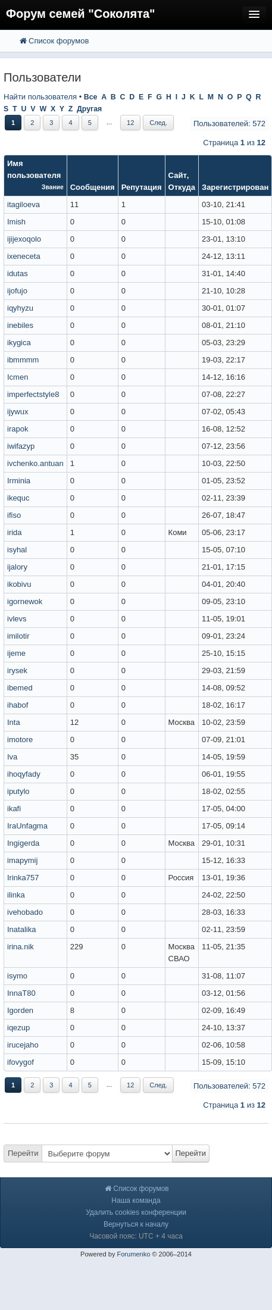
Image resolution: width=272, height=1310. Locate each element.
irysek (17, 670)
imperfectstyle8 (33, 394)
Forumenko (133, 1254)
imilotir (18, 635)
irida (14, 532)
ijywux (17, 411)
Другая (89, 109)
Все (91, 97)
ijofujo (17, 290)
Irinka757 (23, 877)
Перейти (23, 1153)
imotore (20, 739)
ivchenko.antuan (35, 463)
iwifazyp (21, 446)
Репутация (141, 187)
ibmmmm (23, 359)
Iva (12, 756)
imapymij (22, 860)
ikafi (14, 808)
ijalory (17, 566)
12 (130, 122)
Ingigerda (23, 843)
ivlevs (17, 618)
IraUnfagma (27, 825)
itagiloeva (23, 204)
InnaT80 (21, 993)
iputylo (18, 791)
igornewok (24, 601)
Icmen (17, 377)
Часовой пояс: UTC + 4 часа (136, 1236)
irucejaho (23, 1044)
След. (158, 122)
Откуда (181, 187)
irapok (17, 428)
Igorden (20, 1010)
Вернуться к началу (136, 1224)
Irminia (18, 480)
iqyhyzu (20, 308)
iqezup (18, 1027)
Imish (16, 221)
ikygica (19, 342)
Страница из (234, 142)
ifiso (14, 515)
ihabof (17, 705)
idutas (17, 273)
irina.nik (20, 946)
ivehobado (25, 912)
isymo (17, 975)
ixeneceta (23, 256)
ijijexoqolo (24, 239)
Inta (13, 722)
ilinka (16, 894)
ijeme (16, 653)
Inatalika (21, 929)
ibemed (20, 687)
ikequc (18, 497)
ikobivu (19, 584)
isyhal (17, 549)
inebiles (20, 325)
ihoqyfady (23, 774)
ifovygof (20, 1062)
